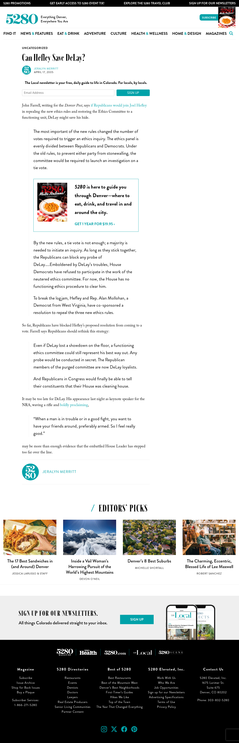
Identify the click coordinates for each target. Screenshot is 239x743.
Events (72, 683)
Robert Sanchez (209, 573)
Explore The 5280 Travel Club (147, 3)
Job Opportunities (166, 687)
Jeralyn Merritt (46, 68)
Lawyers (72, 697)
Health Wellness (149, 33)
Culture (119, 33)
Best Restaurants (119, 678)
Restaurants (73, 678)
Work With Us (166, 678)
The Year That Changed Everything (120, 707)
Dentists (72, 687)
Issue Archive (26, 683)
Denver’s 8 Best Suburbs (149, 561)
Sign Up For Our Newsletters (212, 3)
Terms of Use (166, 702)
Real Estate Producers (73, 702)
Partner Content (73, 712)
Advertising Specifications (166, 697)
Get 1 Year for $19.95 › (95, 224)
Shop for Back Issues (26, 687)
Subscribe (209, 17)
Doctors (72, 692)
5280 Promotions (17, 3)
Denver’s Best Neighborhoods (119, 687)
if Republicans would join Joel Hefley (119, 106)
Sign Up (133, 93)
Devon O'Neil (90, 579)
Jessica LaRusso (24, 573)
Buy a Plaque (26, 692)
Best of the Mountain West (119, 683)
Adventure (95, 33)
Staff (44, 573)
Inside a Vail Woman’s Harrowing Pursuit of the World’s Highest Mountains (90, 566)
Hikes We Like (119, 697)
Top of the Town (119, 702)
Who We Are (166, 683)
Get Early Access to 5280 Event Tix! (77, 3)
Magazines (216, 33)
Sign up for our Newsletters (166, 692)
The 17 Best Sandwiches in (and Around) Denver (30, 564)
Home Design (186, 33)
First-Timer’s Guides (119, 692)
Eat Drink (68, 33)
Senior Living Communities (73, 707)
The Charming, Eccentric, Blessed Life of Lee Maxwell (209, 564)
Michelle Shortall (149, 568)
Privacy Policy (166, 707)
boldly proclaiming (74, 405)
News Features (37, 33)
